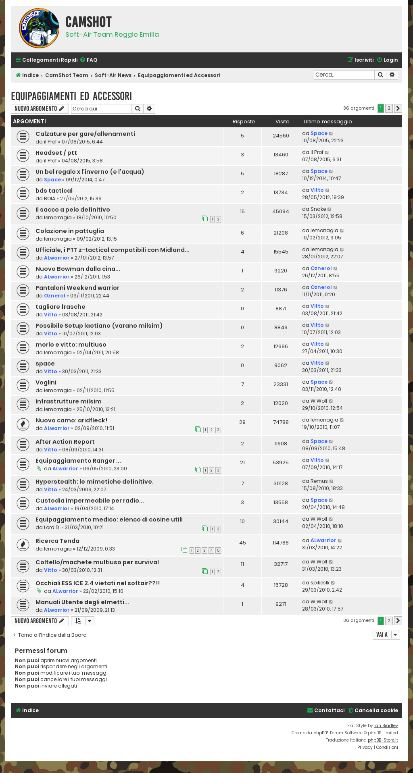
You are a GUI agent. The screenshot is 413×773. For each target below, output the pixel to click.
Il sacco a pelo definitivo (72, 210)
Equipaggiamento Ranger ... (78, 461)
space (45, 363)
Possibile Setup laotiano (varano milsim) (99, 326)
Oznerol (321, 268)
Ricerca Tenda (57, 541)
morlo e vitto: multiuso (70, 345)
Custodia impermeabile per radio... (89, 501)
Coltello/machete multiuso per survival (97, 562)
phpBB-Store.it (383, 740)
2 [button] (389, 108)
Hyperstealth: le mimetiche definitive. (94, 482)
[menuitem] (88, 60)
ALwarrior (57, 257)
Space (319, 133)
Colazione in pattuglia (69, 231)
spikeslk (320, 582)
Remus (319, 481)
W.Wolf (319, 400)
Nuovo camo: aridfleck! (71, 420)
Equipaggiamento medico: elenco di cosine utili (109, 519)
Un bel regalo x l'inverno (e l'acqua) (89, 172)
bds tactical (54, 191)
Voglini (45, 382)
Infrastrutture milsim (68, 401)
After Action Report (65, 442)
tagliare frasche (60, 307)
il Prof (50, 141)
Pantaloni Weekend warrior (77, 288)
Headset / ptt (56, 153)
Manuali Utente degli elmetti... (82, 602)
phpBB (320, 733)
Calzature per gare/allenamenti (85, 134)
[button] (398, 108)
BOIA (49, 198)
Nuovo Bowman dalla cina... (77, 269)
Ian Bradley (386, 726)
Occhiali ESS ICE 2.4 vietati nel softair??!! (97, 583)
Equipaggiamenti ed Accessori (71, 96)
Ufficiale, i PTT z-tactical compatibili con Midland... (112, 250)
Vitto (317, 190)
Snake (318, 209)
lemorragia (58, 217)
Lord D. (52, 527)
